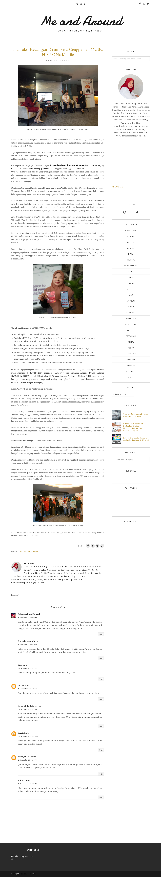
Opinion (131, 307)
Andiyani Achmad (27, 756)
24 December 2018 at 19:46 (27, 689)
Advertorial (24, 552)
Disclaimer (32, 874)
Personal (130, 330)
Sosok (131, 348)
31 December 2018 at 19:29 (27, 784)
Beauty (130, 236)
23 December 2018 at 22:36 (27, 668)
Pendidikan (130, 324)
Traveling (131, 359)
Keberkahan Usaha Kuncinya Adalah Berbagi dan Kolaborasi (136, 439)
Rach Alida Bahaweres (29, 706)
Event (131, 271)
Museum (131, 301)
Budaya (130, 248)
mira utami (23, 685)
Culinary (131, 260)
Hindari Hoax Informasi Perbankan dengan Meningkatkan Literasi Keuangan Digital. (133, 427)
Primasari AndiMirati (29, 614)
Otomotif (130, 312)
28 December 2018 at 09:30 (28, 736)
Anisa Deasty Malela (28, 641)
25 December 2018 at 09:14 (27, 709)
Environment (130, 266)
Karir (130, 295)
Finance (34, 552)
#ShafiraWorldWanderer (122, 394)
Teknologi (131, 354)
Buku (130, 254)
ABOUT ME (117, 186)
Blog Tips (131, 242)
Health (130, 289)
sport (131, 377)
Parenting (131, 318)
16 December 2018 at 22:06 (27, 644)
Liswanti (22, 665)
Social (131, 342)
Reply (101, 634)
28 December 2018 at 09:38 (27, 760)
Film (131, 277)
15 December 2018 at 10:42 (27, 618)
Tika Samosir (24, 780)
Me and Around (80, 20)
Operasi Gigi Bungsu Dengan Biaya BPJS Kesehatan (135, 415)
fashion (131, 365)
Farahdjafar (24, 733)
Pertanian (131, 336)
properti (130, 371)
